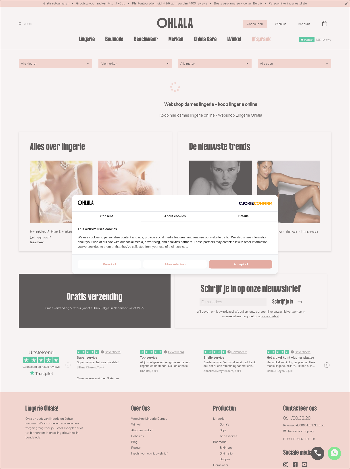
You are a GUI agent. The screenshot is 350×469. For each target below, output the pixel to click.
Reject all (109, 264)
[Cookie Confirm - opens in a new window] (255, 203)
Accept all (241, 264)
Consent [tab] (106, 216)
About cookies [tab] (175, 216)
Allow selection (175, 264)
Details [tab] (243, 216)
